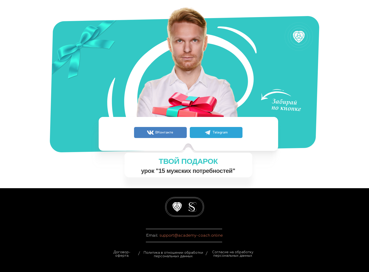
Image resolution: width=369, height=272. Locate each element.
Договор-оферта (122, 254)
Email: (152, 235)
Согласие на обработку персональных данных (233, 254)
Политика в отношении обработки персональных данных (173, 254)
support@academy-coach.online (191, 235)
